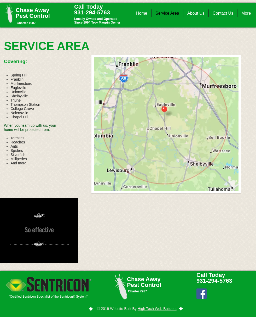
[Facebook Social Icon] (201, 293)
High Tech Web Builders (157, 309)
